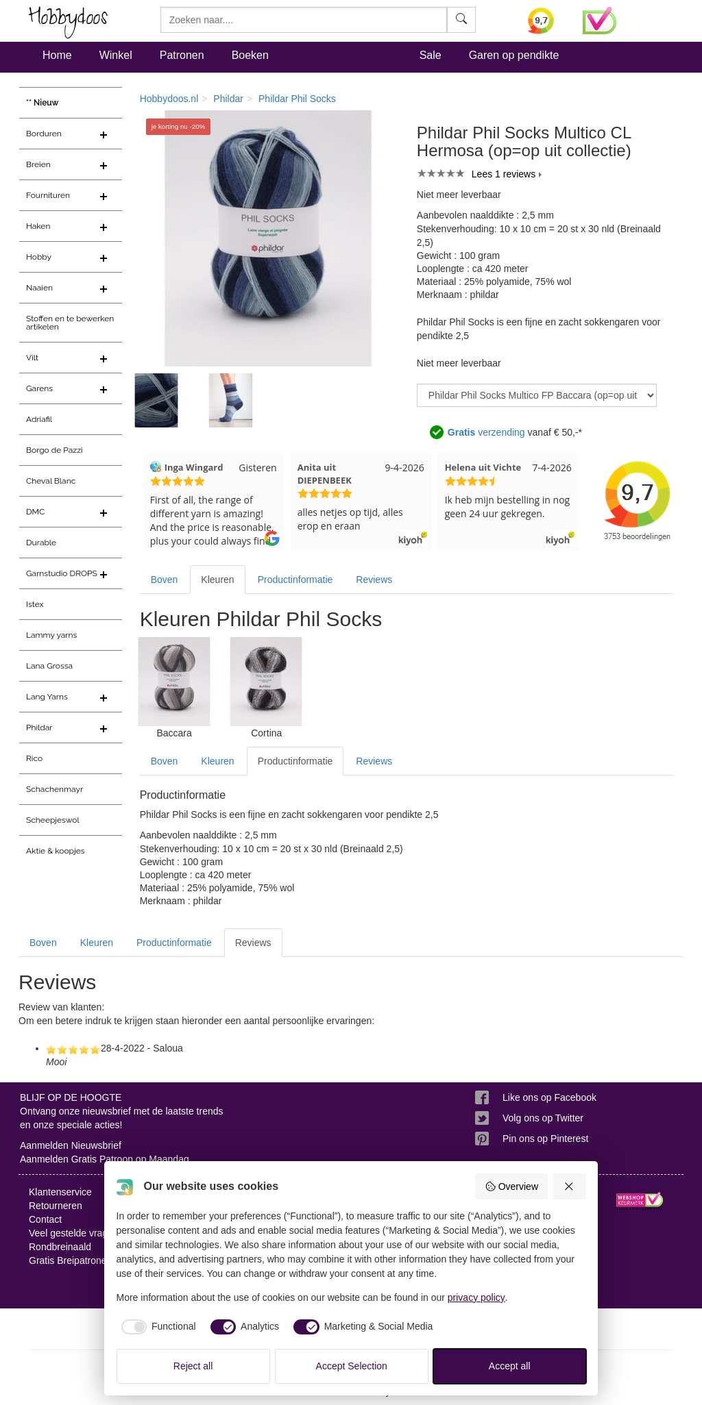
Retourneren (55, 1205)
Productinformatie (295, 579)
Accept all (510, 1365)
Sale (430, 55)
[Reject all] (569, 1186)
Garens (39, 388)
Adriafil (39, 419)
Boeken (250, 55)
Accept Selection (351, 1365)
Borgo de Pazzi (54, 450)
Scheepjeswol (53, 820)
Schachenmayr (54, 789)
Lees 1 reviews (503, 174)
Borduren (44, 133)
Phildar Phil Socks (297, 98)
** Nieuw (42, 103)
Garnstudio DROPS (61, 573)
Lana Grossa (49, 666)
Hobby (38, 257)
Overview (511, 1186)
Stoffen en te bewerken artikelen (70, 323)
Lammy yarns (51, 635)
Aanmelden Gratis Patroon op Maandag (104, 1159)
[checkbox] (156, 1326)
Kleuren (217, 579)
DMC (35, 512)
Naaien (39, 288)
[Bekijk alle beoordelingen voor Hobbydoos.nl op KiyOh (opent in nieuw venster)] (544, 20)
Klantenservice (60, 1191)
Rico (34, 758)
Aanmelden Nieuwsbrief (70, 1145)
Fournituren (48, 195)
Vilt (32, 357)
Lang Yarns (47, 696)
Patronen (182, 55)
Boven (164, 579)
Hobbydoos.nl (169, 98)
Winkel (115, 55)
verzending (486, 432)
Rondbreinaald (60, 1246)
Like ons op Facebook (549, 1097)
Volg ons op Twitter (543, 1117)
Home (57, 55)
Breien (38, 164)
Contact (45, 1219)
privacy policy (476, 1297)
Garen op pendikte (514, 55)
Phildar (39, 727)
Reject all (193, 1365)
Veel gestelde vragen (74, 1233)
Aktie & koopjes (55, 851)
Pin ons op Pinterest (545, 1138)
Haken (38, 226)
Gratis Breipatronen (70, 1260)
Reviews (374, 579)
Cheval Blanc (50, 481)
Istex (34, 604)
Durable (41, 542)
